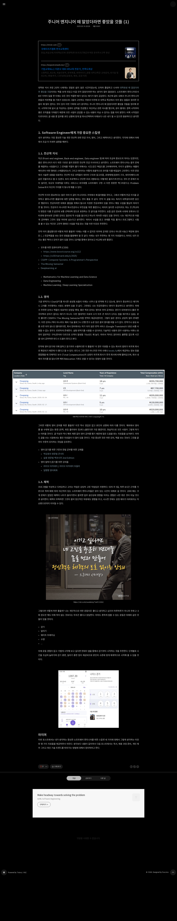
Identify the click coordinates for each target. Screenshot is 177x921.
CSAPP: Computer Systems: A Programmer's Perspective (69, 259)
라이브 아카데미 (50, 466)
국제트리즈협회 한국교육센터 (55, 49)
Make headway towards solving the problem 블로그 (4, 911)
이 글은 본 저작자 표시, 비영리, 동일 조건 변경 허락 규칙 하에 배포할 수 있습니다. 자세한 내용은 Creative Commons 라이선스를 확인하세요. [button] (134, 805)
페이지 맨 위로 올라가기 (173, 911)
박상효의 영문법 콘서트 (53, 453)
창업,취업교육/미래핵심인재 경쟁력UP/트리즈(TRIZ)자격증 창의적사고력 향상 (75, 52)
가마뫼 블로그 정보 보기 (173, 4)
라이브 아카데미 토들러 (69, 466)
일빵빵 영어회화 (50, 470)
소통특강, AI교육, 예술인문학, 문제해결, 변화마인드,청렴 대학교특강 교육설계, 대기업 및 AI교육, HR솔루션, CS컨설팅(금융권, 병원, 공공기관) (79, 74)
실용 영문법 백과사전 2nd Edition (58, 457)
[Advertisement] (88, 774)
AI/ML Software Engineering (48, 837)
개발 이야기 (96, 26)
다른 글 (103, 817)
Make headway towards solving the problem (61, 833)
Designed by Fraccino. (161, 911)
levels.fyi (113, 350)
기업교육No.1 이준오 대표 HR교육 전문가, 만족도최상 (67, 69)
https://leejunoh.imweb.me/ (52, 65)
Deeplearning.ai (49, 268)
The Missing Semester (52, 264)
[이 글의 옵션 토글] (46, 805)
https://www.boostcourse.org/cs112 (62, 251)
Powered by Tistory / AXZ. (17, 911)
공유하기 (88, 817)
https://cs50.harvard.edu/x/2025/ (60, 255)
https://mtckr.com (49, 45)
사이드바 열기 (4, 4)
